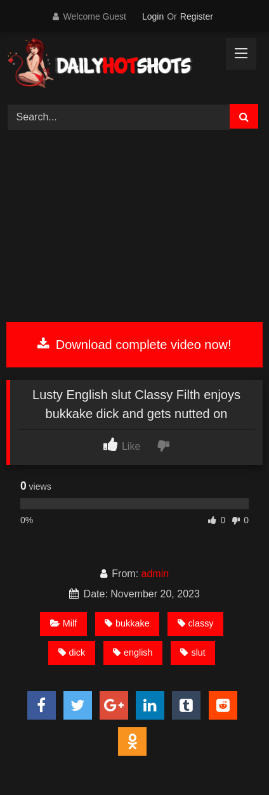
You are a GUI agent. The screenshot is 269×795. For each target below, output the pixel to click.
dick (72, 652)
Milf (63, 623)
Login (153, 16)
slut (192, 652)
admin (155, 573)
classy (196, 623)
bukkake (127, 623)
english (133, 652)
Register (196, 16)
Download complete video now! (134, 345)
